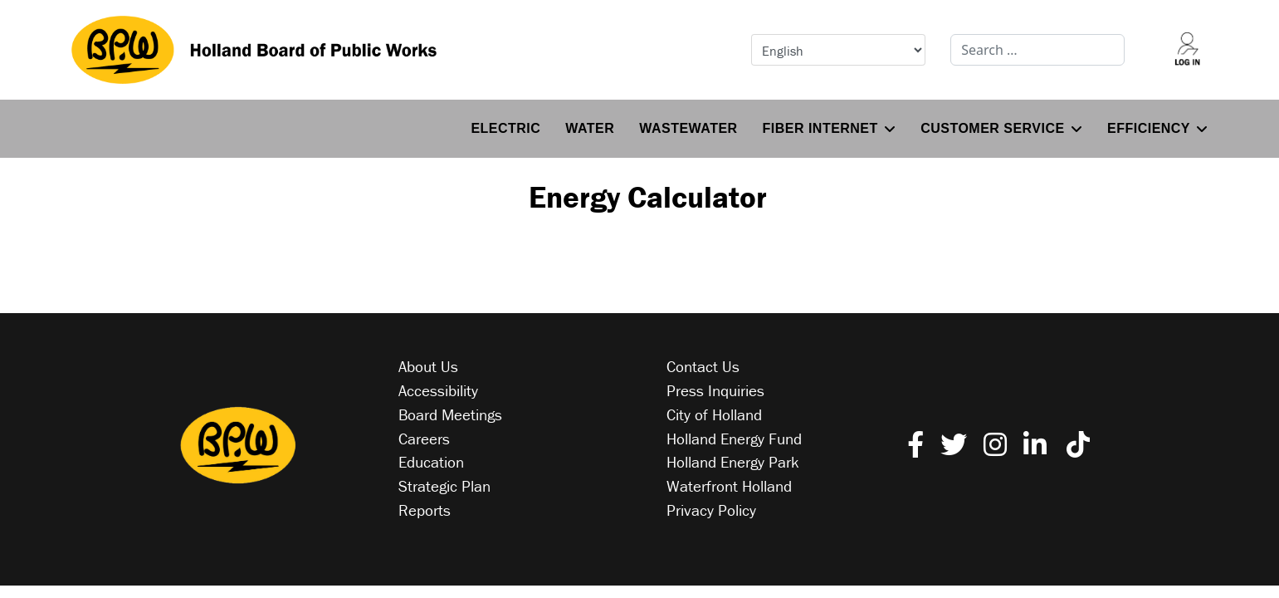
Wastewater (688, 128)
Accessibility (438, 390)
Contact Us (703, 366)
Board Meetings (450, 414)
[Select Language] (838, 50)
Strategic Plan (444, 486)
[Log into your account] (1187, 49)
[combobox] (1037, 50)
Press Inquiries (715, 390)
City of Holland (714, 414)
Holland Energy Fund (734, 438)
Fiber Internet (820, 128)
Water (589, 128)
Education (431, 462)
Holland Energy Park (732, 462)
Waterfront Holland (729, 486)
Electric (505, 128)
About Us (428, 366)
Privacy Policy (711, 510)
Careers (424, 438)
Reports (424, 510)
